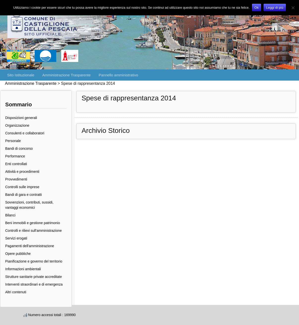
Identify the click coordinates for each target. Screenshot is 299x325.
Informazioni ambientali (23, 269)
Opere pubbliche (18, 254)
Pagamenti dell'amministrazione (29, 246)
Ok (256, 7)
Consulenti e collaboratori (24, 133)
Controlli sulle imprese (22, 187)
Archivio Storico (106, 130)
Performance (15, 156)
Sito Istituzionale (20, 75)
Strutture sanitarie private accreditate (33, 277)
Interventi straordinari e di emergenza (34, 284)
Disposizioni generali (21, 118)
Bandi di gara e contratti (23, 195)
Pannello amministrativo (118, 75)
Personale (13, 141)
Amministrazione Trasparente (66, 75)
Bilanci (10, 215)
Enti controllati (16, 164)
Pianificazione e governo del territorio (33, 261)
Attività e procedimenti (22, 172)
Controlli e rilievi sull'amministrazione (33, 231)
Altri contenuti (15, 292)
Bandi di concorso (19, 148)
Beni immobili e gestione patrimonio (32, 223)
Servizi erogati (16, 238)
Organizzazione (17, 125)
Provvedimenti (16, 179)
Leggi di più (274, 7)
